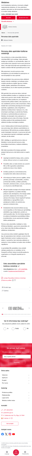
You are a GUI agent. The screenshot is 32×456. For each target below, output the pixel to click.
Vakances (5, 375)
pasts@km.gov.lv (8, 412)
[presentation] (14, 336)
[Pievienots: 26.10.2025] (15, 280)
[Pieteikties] (16, 362)
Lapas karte (5, 398)
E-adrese (6, 418)
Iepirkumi (4, 377)
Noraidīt (8, 17)
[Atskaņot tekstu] (8, 40)
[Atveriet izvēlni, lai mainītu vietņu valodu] (7, 453)
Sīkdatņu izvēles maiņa (8, 400)
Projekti (4, 380)
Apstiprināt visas (23, 17)
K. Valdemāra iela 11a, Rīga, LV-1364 (13, 415)
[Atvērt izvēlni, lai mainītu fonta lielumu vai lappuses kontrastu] (25, 453)
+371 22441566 (22, 269)
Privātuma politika (7, 392)
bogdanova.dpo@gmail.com (16, 271)
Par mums (5, 383)
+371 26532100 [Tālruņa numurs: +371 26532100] (8, 410)
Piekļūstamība (6, 395)
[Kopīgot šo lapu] (16, 290)
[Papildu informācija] (11, 418)
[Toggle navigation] (16, 452)
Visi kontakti (9, 423)
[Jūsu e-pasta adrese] (17, 356)
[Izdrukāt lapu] (16, 287)
